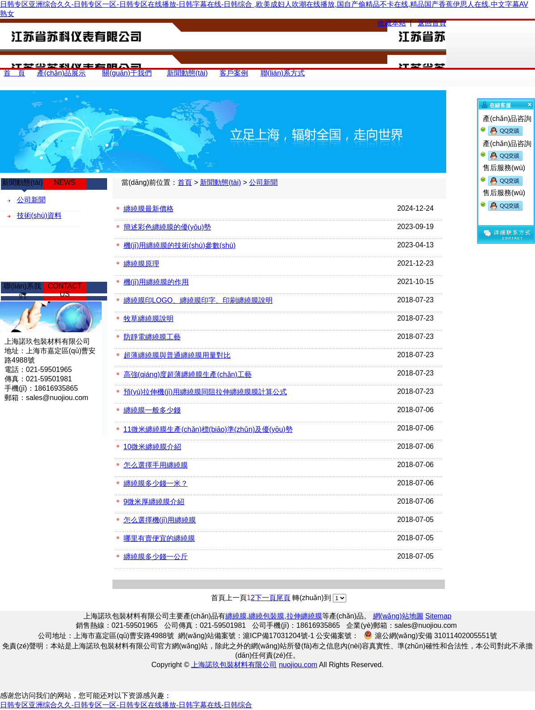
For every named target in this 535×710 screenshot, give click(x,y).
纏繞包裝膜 (266, 616)
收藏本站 (391, 23)
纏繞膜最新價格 (149, 209)
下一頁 (265, 597)
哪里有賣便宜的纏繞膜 (159, 538)
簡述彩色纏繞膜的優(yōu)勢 (167, 227)
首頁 (185, 182)
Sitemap (438, 616)
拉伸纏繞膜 (304, 616)
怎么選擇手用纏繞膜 (156, 465)
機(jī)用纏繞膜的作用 (156, 282)
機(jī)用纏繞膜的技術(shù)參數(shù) (180, 245)
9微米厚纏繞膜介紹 (154, 501)
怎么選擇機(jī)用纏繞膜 (160, 520)
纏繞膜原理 (141, 263)
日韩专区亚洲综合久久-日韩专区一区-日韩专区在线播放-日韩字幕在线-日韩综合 (126, 705)
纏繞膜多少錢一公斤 (156, 556)
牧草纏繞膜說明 (149, 318)
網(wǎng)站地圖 (398, 616)
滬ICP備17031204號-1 (278, 635)
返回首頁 (432, 23)
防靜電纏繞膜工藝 (152, 337)
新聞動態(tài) (220, 182)
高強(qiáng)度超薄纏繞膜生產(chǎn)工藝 (188, 374)
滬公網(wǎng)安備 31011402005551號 (429, 635)
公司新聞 (263, 182)
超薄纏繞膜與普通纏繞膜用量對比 (177, 355)
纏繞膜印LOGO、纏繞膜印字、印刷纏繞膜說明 (198, 300)
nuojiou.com (298, 664)
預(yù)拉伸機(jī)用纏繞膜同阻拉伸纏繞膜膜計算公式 (205, 392)
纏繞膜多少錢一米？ (156, 483)
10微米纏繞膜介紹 (153, 447)
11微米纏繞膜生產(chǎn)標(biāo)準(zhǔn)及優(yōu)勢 (208, 429)
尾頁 (283, 597)
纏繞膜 (236, 616)
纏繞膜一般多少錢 (152, 410)
